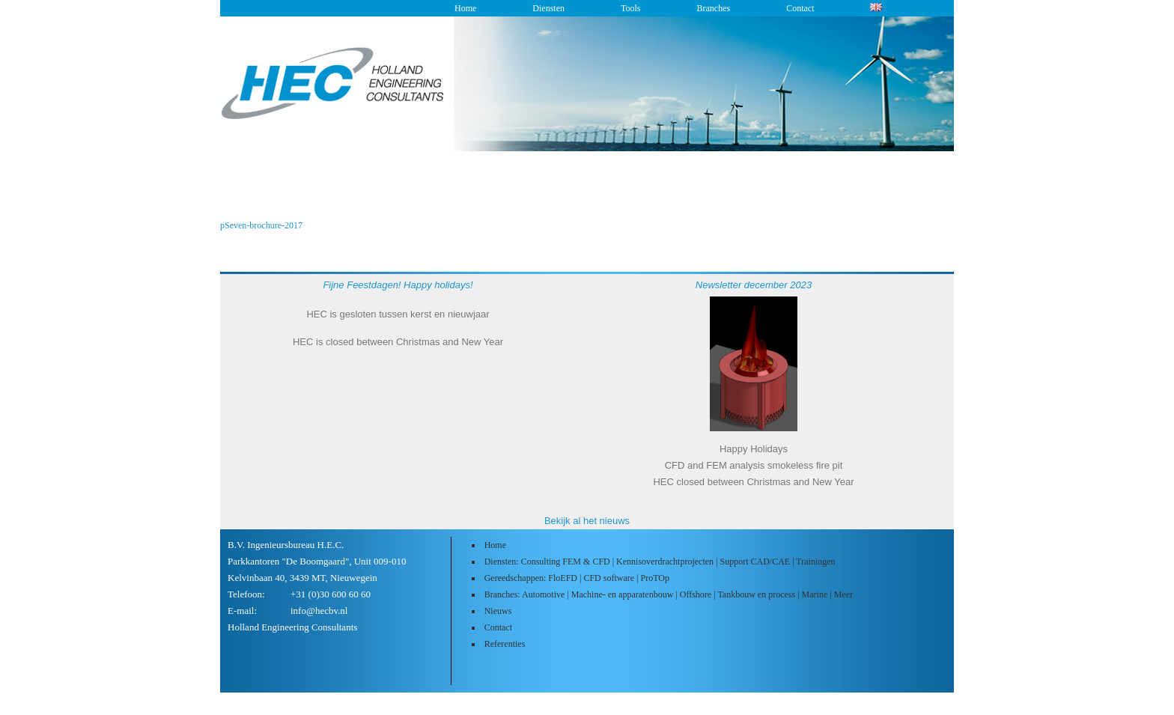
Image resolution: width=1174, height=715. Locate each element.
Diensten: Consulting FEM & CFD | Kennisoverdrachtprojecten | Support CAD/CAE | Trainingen (660, 561)
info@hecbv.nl (319, 610)
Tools (631, 8)
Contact (800, 8)
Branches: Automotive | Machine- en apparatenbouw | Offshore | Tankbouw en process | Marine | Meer (668, 594)
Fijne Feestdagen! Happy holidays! (397, 284)
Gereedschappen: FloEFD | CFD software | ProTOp (576, 578)
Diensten (548, 8)
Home (465, 8)
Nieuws (498, 611)
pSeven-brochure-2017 (261, 225)
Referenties (505, 644)
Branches (713, 8)
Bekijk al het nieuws (587, 520)
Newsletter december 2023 (754, 284)
